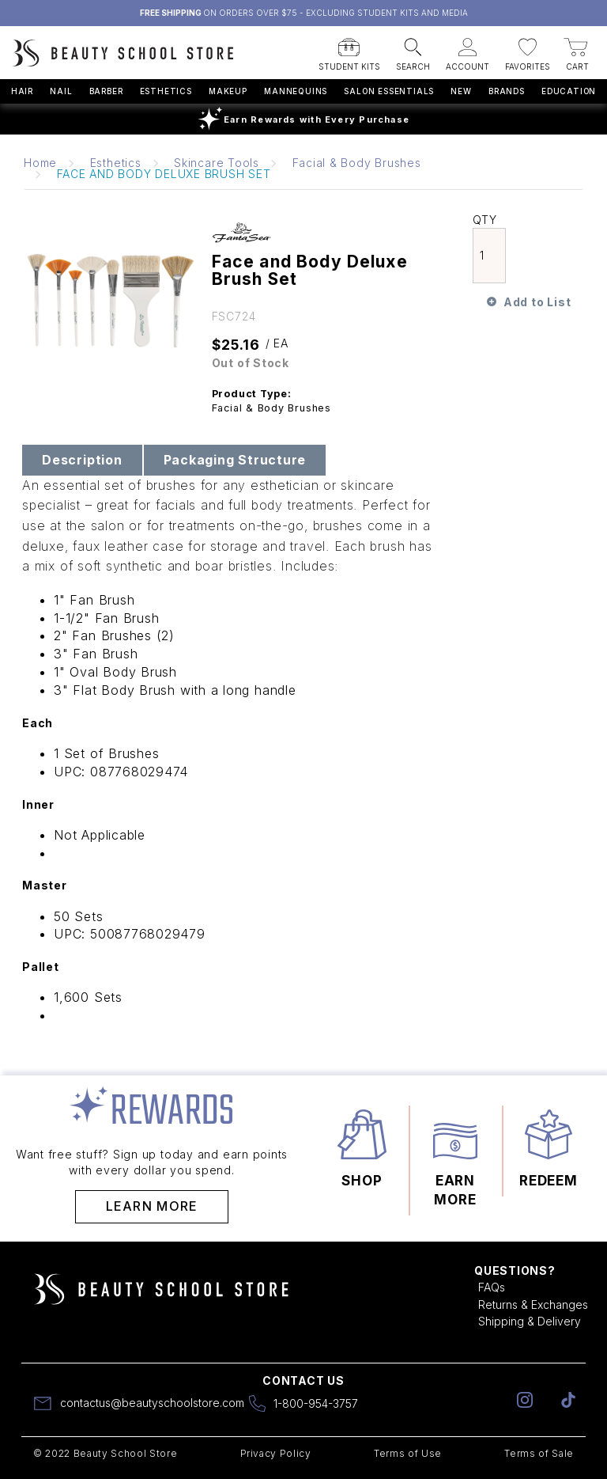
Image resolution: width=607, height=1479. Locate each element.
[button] (349, 50)
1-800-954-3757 (315, 1403)
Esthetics (166, 91)
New (461, 91)
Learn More (152, 1206)
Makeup (228, 91)
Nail (61, 91)
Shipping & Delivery (529, 1321)
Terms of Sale (539, 1453)
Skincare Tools (216, 162)
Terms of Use (408, 1453)
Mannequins (295, 91)
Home (40, 162)
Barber (106, 91)
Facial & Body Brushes (356, 162)
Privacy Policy (275, 1453)
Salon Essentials (389, 91)
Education (568, 91)
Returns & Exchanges (533, 1304)
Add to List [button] (537, 302)
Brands (506, 91)
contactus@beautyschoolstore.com (152, 1402)
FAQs (491, 1287)
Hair (22, 91)
